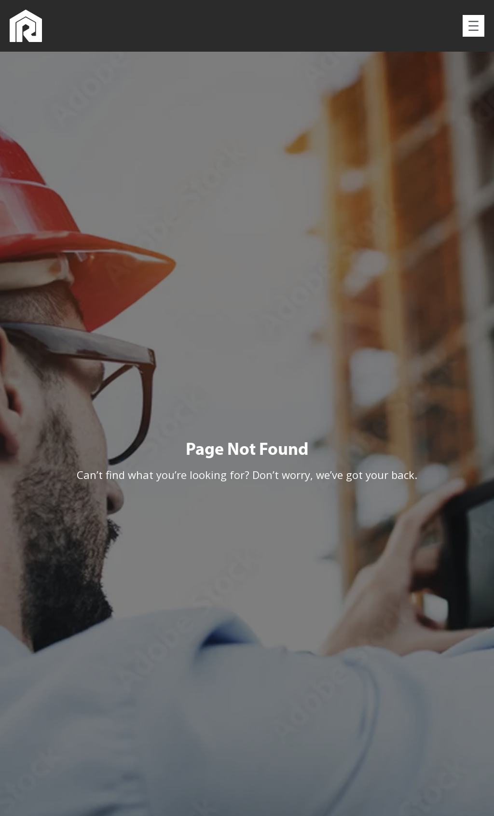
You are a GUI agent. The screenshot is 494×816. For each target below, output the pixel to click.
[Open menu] (473, 26)
